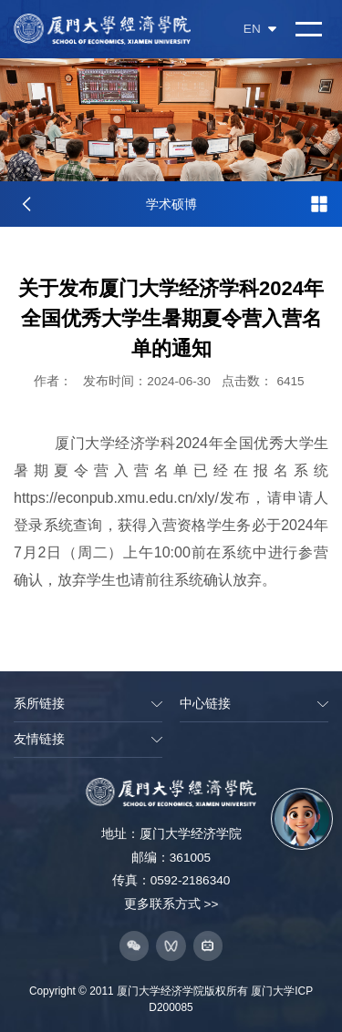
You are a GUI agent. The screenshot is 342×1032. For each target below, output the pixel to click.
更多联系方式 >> (171, 904)
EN (260, 29)
